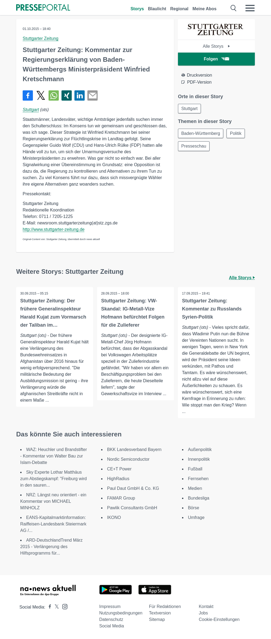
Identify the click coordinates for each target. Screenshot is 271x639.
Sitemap (157, 619)
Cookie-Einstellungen (219, 619)
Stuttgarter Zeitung (41, 38)
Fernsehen (198, 478)
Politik (236, 133)
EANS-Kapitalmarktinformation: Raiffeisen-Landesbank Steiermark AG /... (53, 524)
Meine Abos (205, 8)
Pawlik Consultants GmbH (132, 507)
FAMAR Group (121, 498)
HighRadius (118, 478)
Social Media (111, 626)
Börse (193, 507)
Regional (179, 8)
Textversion (160, 613)
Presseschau (194, 146)
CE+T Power (119, 469)
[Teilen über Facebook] (28, 95)
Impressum (110, 606)
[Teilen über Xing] (66, 95)
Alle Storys (216, 46)
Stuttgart (31, 109)
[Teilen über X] (41, 95)
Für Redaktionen (165, 606)
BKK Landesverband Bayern (134, 449)
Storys (137, 8)
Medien (195, 488)
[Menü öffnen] (250, 8)
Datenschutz (111, 619)
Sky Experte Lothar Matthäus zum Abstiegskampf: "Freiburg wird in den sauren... (53, 478)
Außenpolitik (200, 449)
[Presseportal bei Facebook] (48, 607)
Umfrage (196, 517)
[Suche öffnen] (233, 8)
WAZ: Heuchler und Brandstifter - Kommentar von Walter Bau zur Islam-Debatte (53, 456)
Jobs (203, 613)
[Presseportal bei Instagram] (63, 606)
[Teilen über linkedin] (79, 95)
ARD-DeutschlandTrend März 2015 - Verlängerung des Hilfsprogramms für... (51, 546)
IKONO (114, 517)
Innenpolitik (199, 459)
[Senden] (92, 95)
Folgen (216, 59)
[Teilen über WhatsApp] (54, 95)
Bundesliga (198, 498)
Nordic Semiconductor (128, 459)
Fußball (195, 469)
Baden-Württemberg (200, 133)
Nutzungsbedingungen (120, 613)
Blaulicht (157, 8)
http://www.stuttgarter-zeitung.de (53, 229)
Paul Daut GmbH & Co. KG (133, 488)
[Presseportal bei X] (55, 607)
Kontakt (206, 606)
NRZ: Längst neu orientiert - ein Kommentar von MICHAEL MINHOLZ (53, 501)
